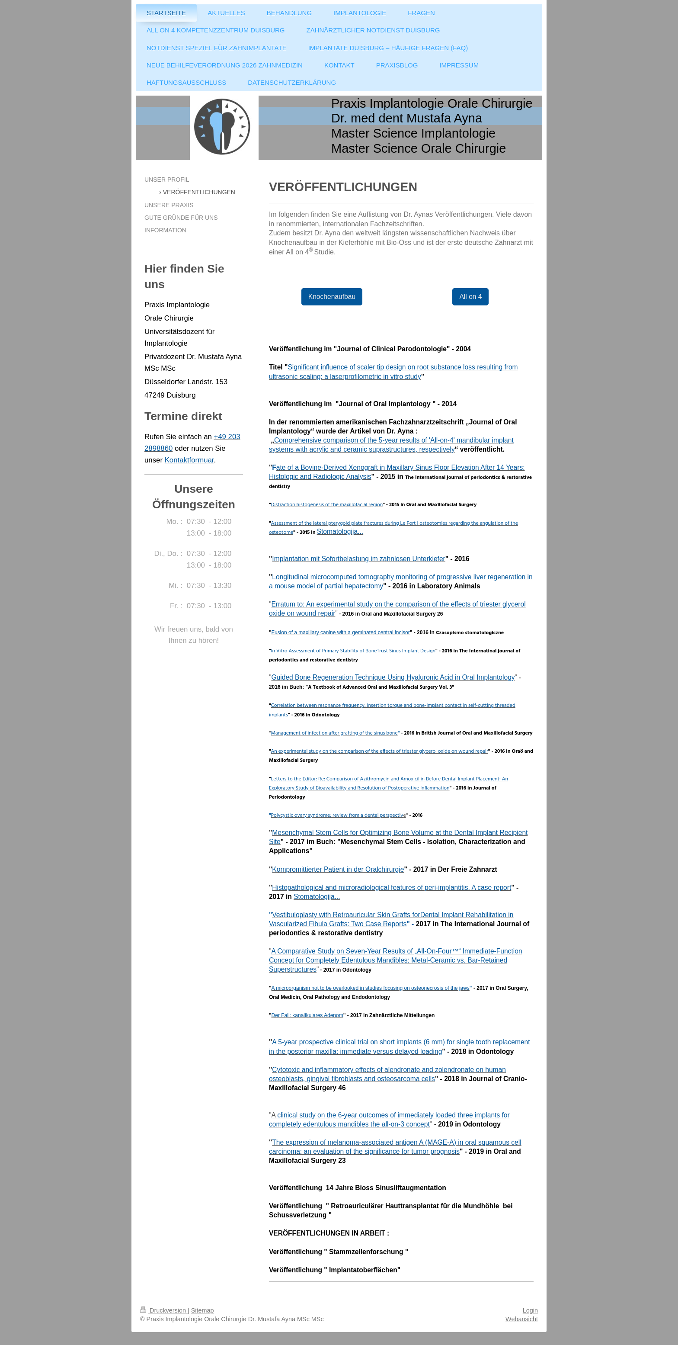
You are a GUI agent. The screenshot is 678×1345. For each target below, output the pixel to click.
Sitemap (202, 1310)
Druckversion (164, 1310)
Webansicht (521, 1319)
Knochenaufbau (331, 296)
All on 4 (470, 296)
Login (530, 1310)
